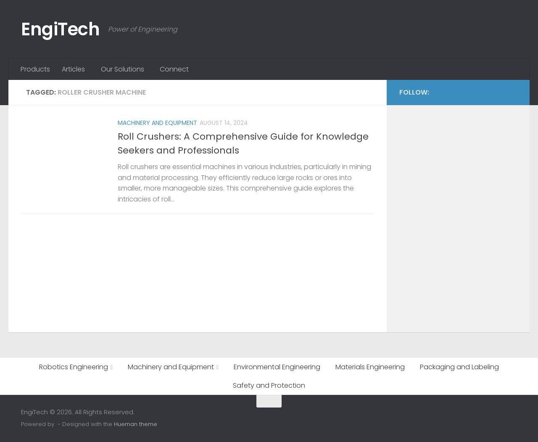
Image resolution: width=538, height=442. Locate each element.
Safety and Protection (269, 385)
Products (35, 69)
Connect (174, 69)
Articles (73, 69)
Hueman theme (135, 424)
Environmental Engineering (277, 367)
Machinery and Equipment (157, 123)
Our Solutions (122, 69)
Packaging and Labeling (459, 367)
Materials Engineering (370, 367)
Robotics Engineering (73, 367)
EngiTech (60, 29)
